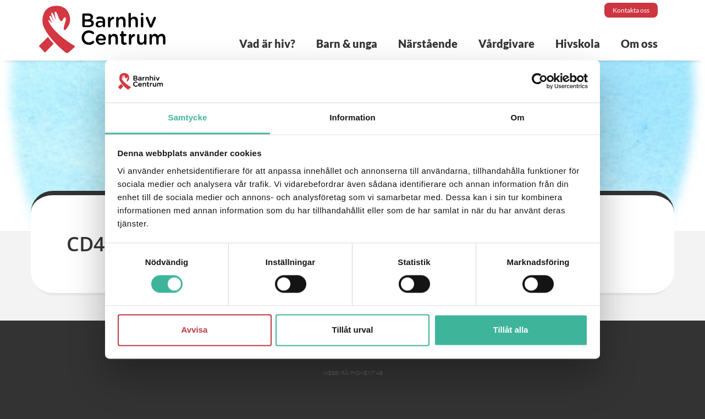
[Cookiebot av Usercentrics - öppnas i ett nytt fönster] (540, 81)
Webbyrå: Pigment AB (353, 373)
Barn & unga (346, 43)
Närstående (428, 43)
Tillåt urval (352, 329)
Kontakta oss (631, 10)
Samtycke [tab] (187, 117)
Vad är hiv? (267, 43)
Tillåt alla (510, 329)
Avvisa (194, 329)
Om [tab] (517, 117)
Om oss (639, 43)
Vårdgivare (506, 43)
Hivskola (577, 43)
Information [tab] (352, 117)
